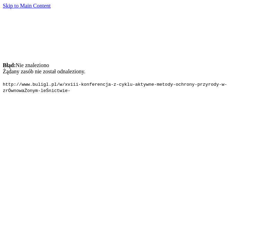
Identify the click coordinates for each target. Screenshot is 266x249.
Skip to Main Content (27, 6)
